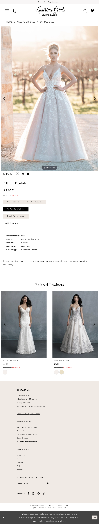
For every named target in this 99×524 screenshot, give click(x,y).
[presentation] (24, 324)
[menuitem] (7, 11)
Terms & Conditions (38, 506)
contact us (73, 261)
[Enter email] (33, 483)
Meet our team (24, 459)
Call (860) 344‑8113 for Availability (24, 202)
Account (20, 469)
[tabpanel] (49, 98)
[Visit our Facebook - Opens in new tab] (28, 493)
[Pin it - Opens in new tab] (23, 174)
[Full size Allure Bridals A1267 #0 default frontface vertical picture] (49, 98)
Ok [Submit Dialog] (94, 517)
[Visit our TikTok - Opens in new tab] (44, 493)
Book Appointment (16, 216)
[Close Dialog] (4, 517)
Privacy (52, 506)
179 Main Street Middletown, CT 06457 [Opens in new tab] (27, 397)
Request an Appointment (28, 414)
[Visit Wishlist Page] (92, 11)
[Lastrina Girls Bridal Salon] (49, 11)
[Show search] (85, 11)
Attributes (11, 223)
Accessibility (64, 506)
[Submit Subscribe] (48, 483)
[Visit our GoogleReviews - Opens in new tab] (38, 493)
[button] (7, 11)
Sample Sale (47, 22)
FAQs (19, 466)
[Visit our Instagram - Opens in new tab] (33, 493)
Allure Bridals (26, 22)
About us (21, 455)
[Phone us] (14, 11)
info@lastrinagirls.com (31, 406)
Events (20, 462)
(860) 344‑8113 (24, 403)
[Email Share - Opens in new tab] (28, 174)
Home (9, 22)
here (63, 521)
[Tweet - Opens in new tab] (17, 174)
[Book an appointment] (49, 2)
